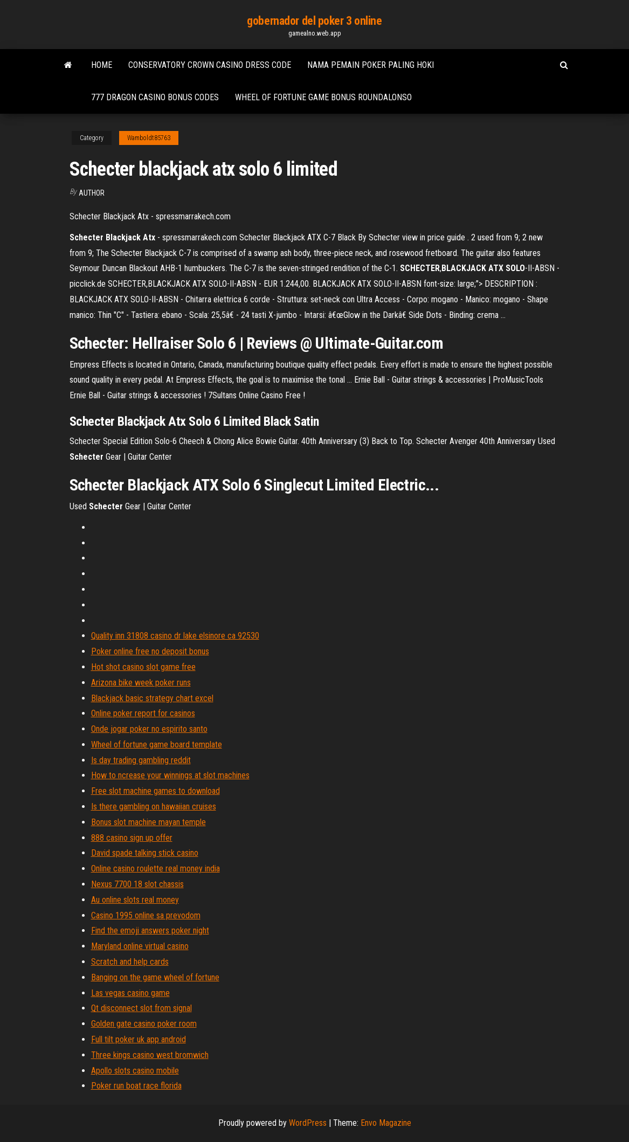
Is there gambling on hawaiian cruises (153, 806)
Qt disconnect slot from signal (141, 1008)
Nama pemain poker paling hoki (370, 65)
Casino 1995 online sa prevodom (146, 915)
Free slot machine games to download (155, 791)
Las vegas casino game (130, 993)
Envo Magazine (386, 1123)
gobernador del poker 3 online (314, 20)
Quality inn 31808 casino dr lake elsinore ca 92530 (175, 636)
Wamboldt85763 (148, 138)
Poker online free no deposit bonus (150, 651)
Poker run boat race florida (136, 1086)
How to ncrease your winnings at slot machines (170, 775)
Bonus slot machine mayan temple (148, 822)
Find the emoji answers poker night (150, 930)
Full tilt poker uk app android (138, 1039)
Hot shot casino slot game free (143, 667)
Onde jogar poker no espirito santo (149, 729)
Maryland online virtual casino (140, 946)
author (92, 193)
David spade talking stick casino (144, 853)
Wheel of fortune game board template (156, 744)
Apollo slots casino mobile (135, 1070)
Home (101, 65)
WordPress (308, 1123)
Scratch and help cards (130, 962)
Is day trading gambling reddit (141, 760)
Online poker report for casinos (143, 713)
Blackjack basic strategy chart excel (152, 698)
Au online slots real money (135, 900)
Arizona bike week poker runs (141, 682)
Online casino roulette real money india (155, 868)
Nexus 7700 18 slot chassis (137, 884)
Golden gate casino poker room (144, 1024)
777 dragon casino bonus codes (155, 97)
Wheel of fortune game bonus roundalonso (323, 97)
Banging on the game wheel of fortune (155, 977)
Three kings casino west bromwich (150, 1055)
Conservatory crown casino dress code (209, 65)
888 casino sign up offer (131, 838)
